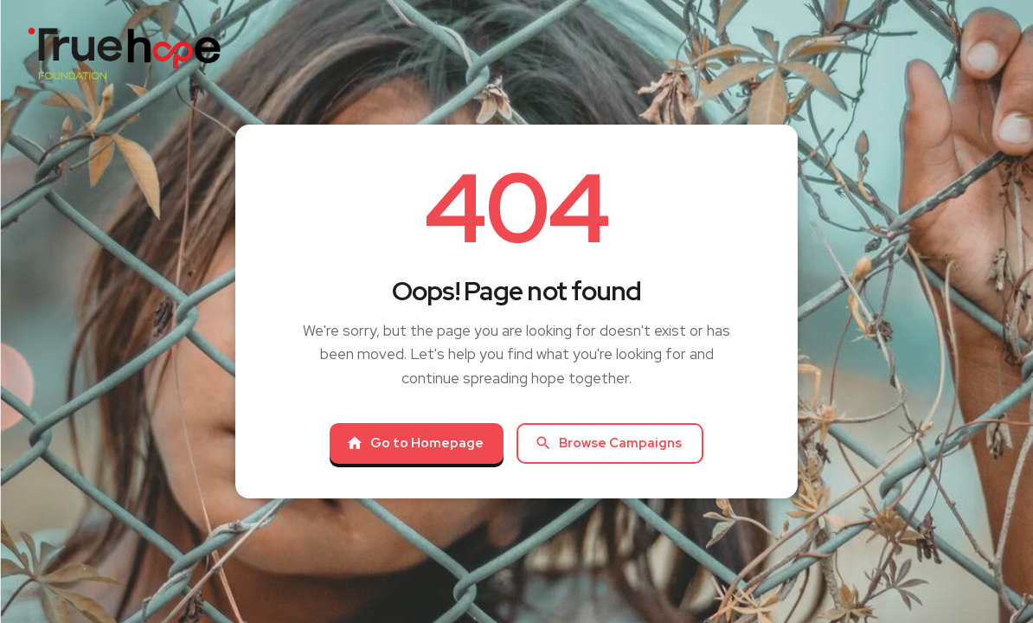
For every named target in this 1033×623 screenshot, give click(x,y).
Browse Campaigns (608, 443)
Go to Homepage (415, 443)
